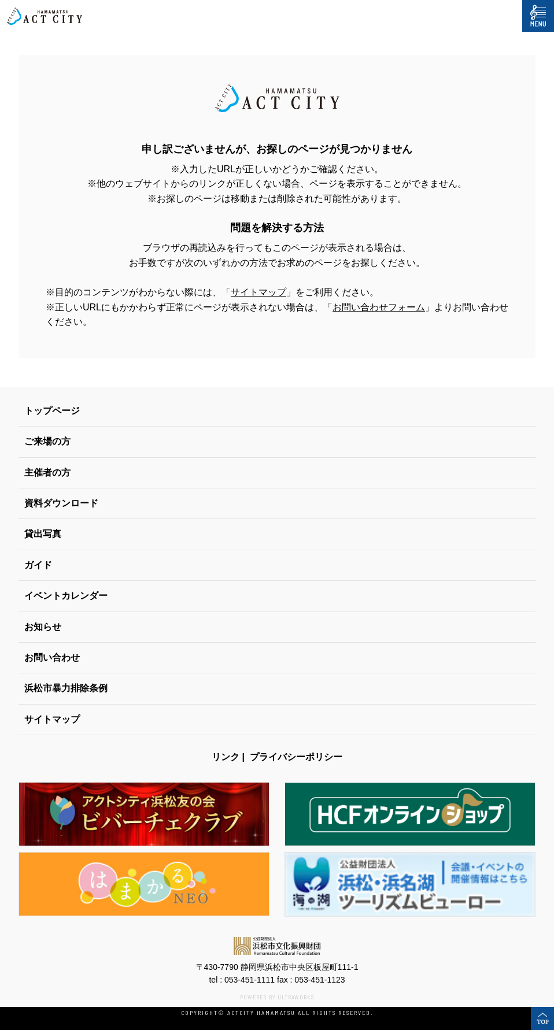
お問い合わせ (52, 657)
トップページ (52, 411)
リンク (225, 757)
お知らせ (42, 627)
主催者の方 (47, 472)
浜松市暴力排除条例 (66, 688)
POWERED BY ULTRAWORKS (277, 997)
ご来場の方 (47, 441)
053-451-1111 (249, 979)
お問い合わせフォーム (379, 307)
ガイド (38, 565)
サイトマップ (258, 292)
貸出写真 (42, 534)
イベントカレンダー (66, 596)
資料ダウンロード (61, 503)
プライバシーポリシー (296, 757)
